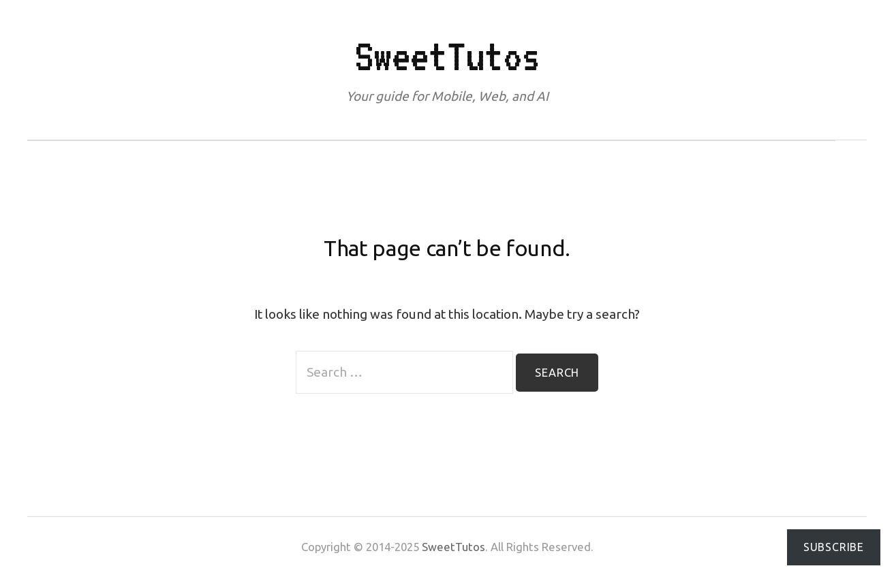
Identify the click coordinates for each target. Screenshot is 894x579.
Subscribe (833, 547)
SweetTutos (447, 56)
